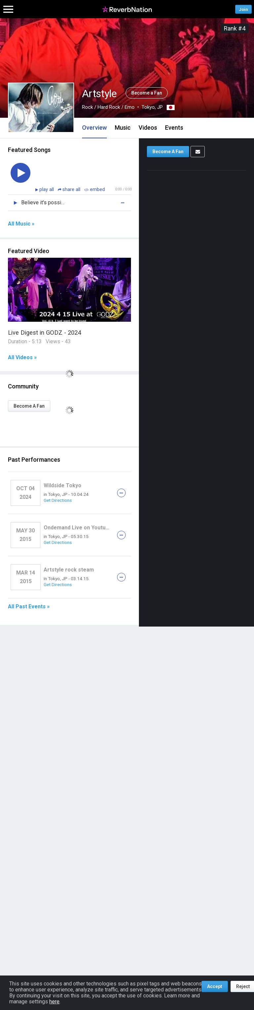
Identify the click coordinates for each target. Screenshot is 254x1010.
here (54, 1001)
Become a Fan (146, 93)
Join (243, 9)
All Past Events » (29, 607)
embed (94, 189)
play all (47, 189)
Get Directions (58, 500)
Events (174, 127)
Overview (94, 127)
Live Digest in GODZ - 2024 (44, 332)
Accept (214, 986)
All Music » (21, 224)
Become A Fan (29, 406)
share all (70, 189)
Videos (148, 127)
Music (123, 127)
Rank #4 (234, 28)
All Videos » (22, 358)
